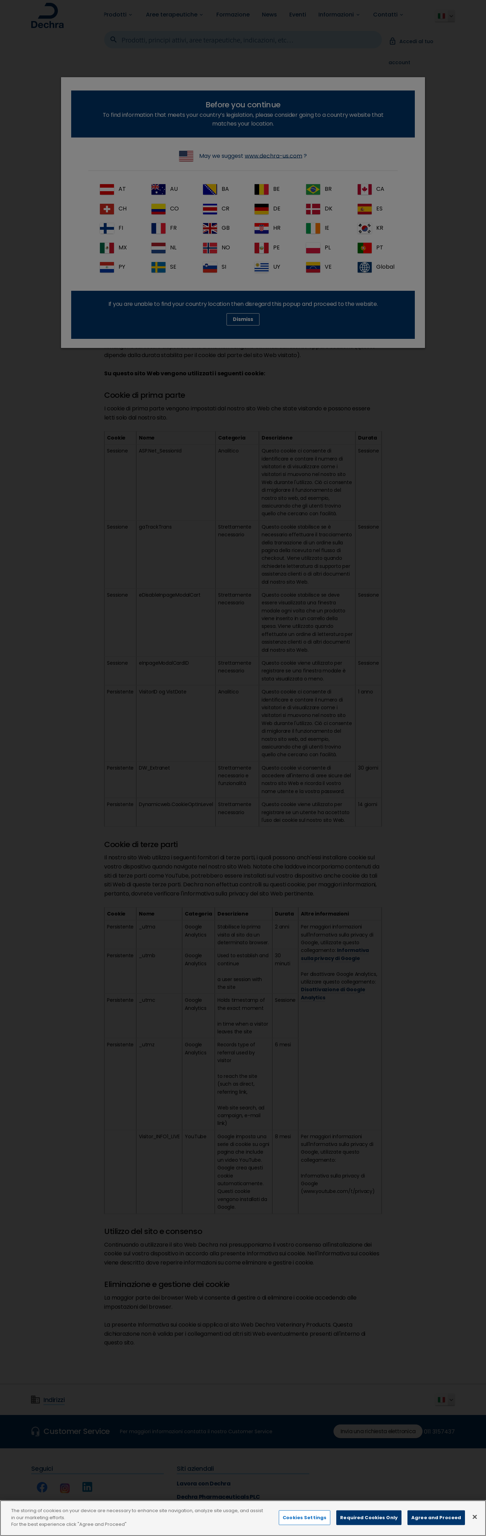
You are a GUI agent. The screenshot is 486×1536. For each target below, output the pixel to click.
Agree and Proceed (436, 1517)
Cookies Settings (304, 1517)
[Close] (474, 1517)
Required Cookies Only (369, 1517)
